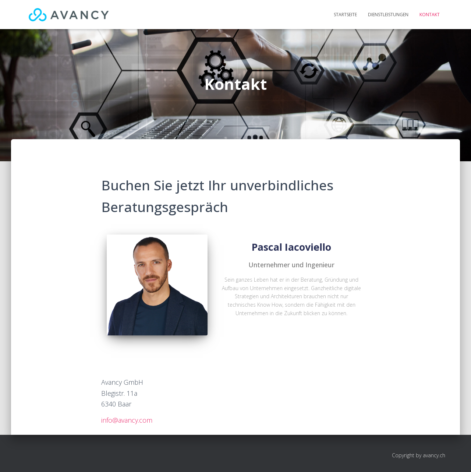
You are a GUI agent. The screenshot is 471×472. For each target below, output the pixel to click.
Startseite (345, 14)
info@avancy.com (126, 420)
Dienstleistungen (388, 14)
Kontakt (429, 14)
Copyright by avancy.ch (418, 455)
